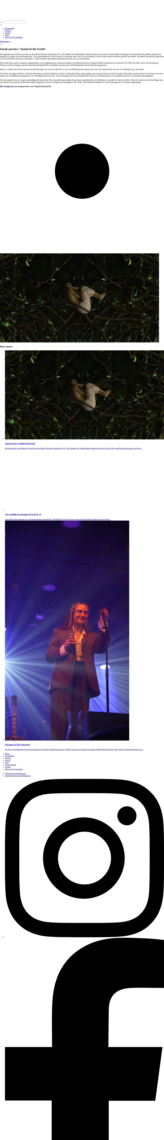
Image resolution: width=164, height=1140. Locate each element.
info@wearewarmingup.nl (15, 773)
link (8, 86)
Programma (4, 41)
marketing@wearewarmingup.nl (18, 776)
